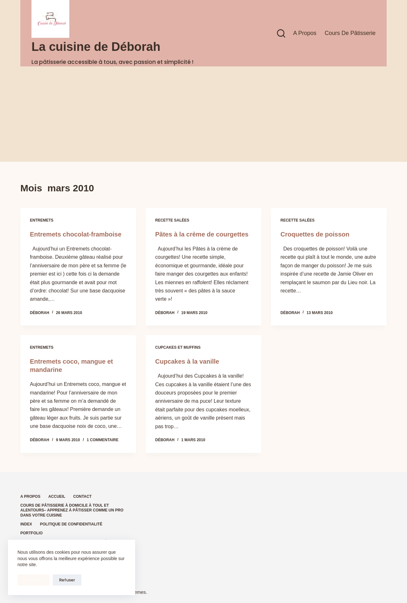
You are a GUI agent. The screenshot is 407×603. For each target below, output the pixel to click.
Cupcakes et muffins (178, 347)
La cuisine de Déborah (95, 46)
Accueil (56, 496)
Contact (82, 496)
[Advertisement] (203, 114)
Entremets (41, 220)
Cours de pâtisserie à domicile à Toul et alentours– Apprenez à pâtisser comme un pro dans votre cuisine (71, 510)
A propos (304, 33)
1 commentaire (103, 440)
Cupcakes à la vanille (187, 361)
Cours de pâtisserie (350, 33)
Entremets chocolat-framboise (75, 234)
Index (26, 524)
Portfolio (31, 533)
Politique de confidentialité (71, 524)
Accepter (33, 580)
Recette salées (172, 220)
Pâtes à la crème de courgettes (201, 234)
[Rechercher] (281, 33)
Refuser (67, 580)
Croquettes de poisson (314, 234)
